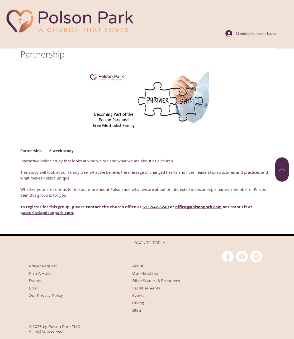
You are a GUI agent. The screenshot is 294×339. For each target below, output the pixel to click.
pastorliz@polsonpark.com (46, 212)
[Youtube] (242, 256)
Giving (138, 303)
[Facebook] (228, 256)
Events (35, 280)
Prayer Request (43, 266)
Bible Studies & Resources (156, 280)
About (138, 266)
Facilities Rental (147, 288)
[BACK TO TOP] (147, 243)
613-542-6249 (156, 207)
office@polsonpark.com (198, 207)
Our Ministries (145, 273)
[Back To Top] (282, 169)
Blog (33, 288)
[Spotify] (256, 256)
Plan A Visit (39, 273)
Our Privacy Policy (46, 295)
